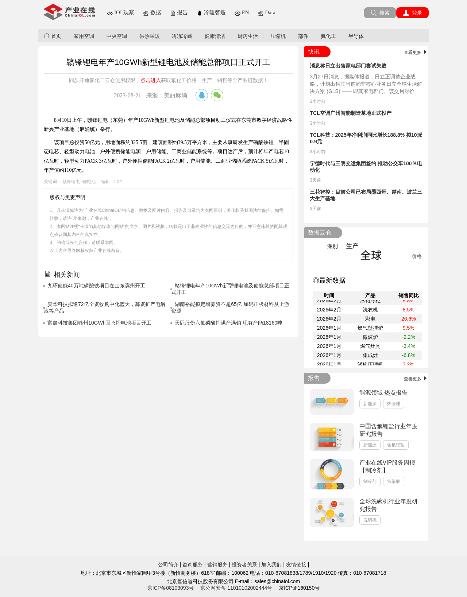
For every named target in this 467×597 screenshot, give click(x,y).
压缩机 (278, 36)
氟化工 (328, 36)
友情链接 (296, 564)
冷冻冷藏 (182, 36)
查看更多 (416, 52)
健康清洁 (215, 36)
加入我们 (271, 564)
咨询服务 (192, 564)
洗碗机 (370, 520)
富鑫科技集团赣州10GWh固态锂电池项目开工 (99, 323)
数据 (152, 12)
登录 (412, 12)
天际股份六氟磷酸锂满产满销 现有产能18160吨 (228, 323)
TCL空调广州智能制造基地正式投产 (350, 113)
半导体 (356, 36)
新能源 (370, 403)
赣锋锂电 (71, 181)
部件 (303, 36)
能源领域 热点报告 (383, 392)
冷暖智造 (211, 12)
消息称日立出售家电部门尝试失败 (348, 66)
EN (242, 12)
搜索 (380, 12)
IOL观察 (120, 12)
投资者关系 (244, 564)
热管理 (393, 403)
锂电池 (89, 181)
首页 (52, 36)
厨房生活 (248, 36)
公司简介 (168, 564)
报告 (179, 12)
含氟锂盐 (396, 444)
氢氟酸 (393, 481)
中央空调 (117, 36)
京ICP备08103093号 (170, 588)
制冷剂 (370, 481)
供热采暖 (149, 36)
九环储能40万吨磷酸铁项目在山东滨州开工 (96, 285)
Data (266, 12)
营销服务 (217, 564)
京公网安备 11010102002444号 (236, 588)
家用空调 (84, 36)
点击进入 (150, 80)
